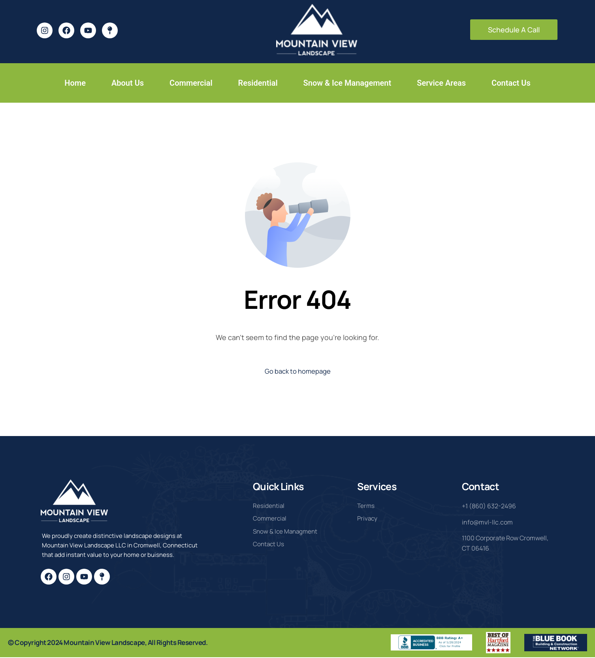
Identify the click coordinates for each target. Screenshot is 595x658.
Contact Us (511, 83)
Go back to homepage (297, 371)
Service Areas (441, 83)
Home (75, 83)
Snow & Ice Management (347, 83)
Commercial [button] (190, 83)
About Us (127, 83)
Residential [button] (258, 83)
